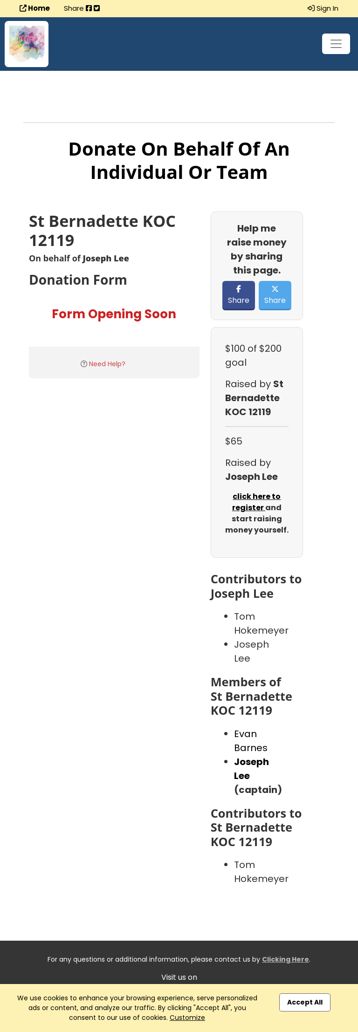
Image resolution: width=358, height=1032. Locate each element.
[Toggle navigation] (336, 44)
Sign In (323, 8)
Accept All (305, 1002)
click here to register (256, 502)
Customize (187, 1017)
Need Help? (107, 364)
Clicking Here (285, 959)
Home (35, 8)
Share (238, 295)
